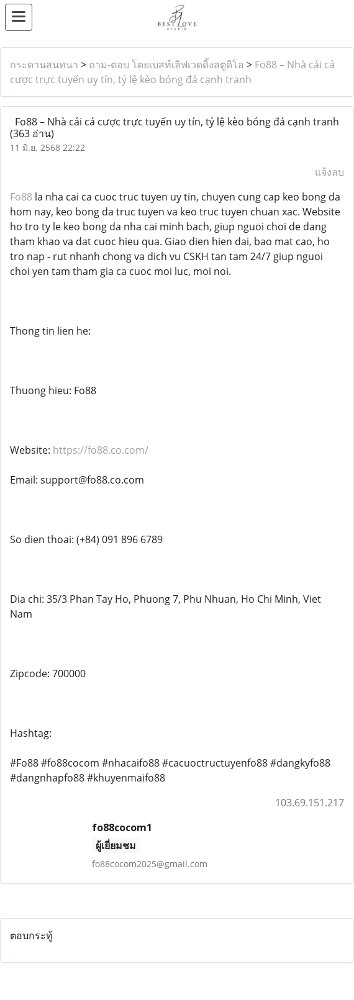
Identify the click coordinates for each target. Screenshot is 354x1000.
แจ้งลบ (329, 172)
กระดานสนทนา (44, 64)
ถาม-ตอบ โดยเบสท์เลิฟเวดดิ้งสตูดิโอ (166, 64)
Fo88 (22, 197)
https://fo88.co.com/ (100, 450)
